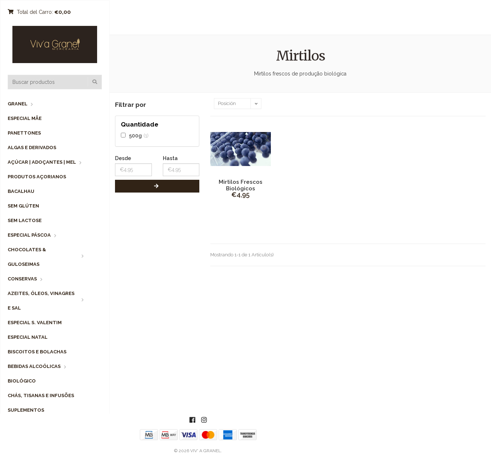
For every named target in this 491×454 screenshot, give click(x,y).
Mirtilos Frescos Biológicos (240, 185)
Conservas (22, 279)
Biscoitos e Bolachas (37, 351)
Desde (123, 158)
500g (135, 135)
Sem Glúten (23, 206)
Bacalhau (21, 191)
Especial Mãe (25, 118)
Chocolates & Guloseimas (27, 257)
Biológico (22, 381)
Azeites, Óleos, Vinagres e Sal (41, 301)
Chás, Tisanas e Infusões (41, 395)
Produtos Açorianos (37, 176)
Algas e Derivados (32, 147)
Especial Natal (27, 337)
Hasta (170, 158)
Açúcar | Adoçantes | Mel (42, 162)
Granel (17, 103)
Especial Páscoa (29, 235)
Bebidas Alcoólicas (34, 366)
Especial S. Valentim (35, 322)
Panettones (24, 133)
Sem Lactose (25, 220)
